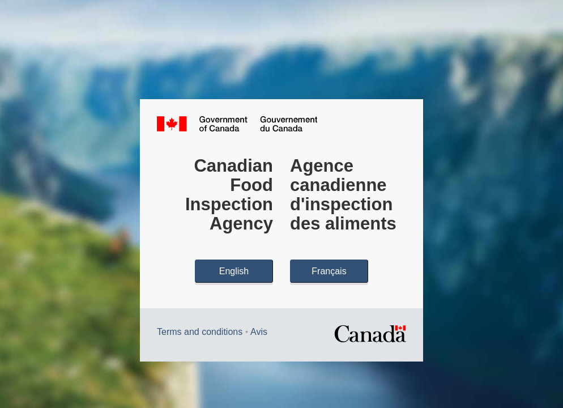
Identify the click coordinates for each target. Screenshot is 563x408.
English (234, 271)
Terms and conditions (199, 332)
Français (329, 271)
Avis (258, 332)
